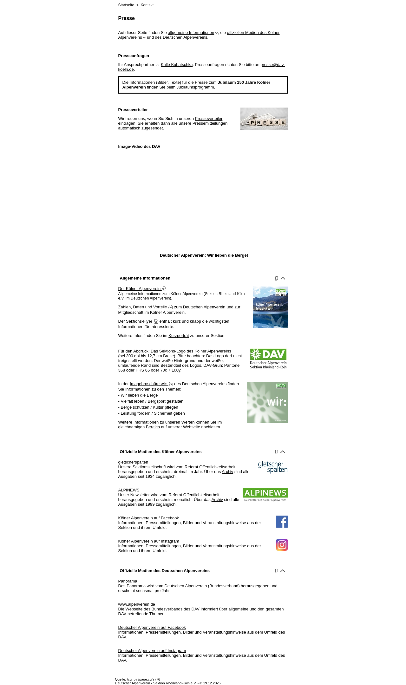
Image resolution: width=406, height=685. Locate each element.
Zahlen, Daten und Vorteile (145, 307)
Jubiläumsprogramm (195, 87)
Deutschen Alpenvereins (185, 37)
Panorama (127, 581)
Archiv (227, 471)
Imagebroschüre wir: (151, 383)
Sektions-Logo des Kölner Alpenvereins (195, 351)
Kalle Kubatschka (177, 64)
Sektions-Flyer (142, 321)
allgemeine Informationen (193, 32)
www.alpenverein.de (136, 604)
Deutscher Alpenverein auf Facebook (152, 627)
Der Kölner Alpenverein (142, 288)
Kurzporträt (178, 335)
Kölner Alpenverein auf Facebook (148, 518)
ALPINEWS (129, 490)
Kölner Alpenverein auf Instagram (148, 541)
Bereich (153, 427)
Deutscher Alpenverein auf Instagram (152, 650)
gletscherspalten (133, 462)
